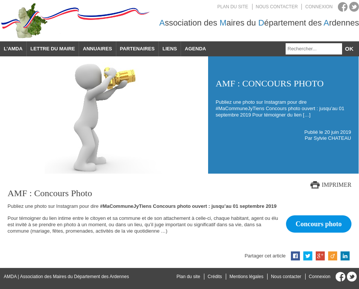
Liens (170, 48)
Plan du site (233, 6)
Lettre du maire (52, 48)
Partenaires (137, 48)
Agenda (195, 48)
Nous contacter (277, 6)
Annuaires (97, 48)
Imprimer (336, 185)
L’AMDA (13, 48)
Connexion (319, 6)
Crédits (215, 276)
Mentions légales (246, 276)
